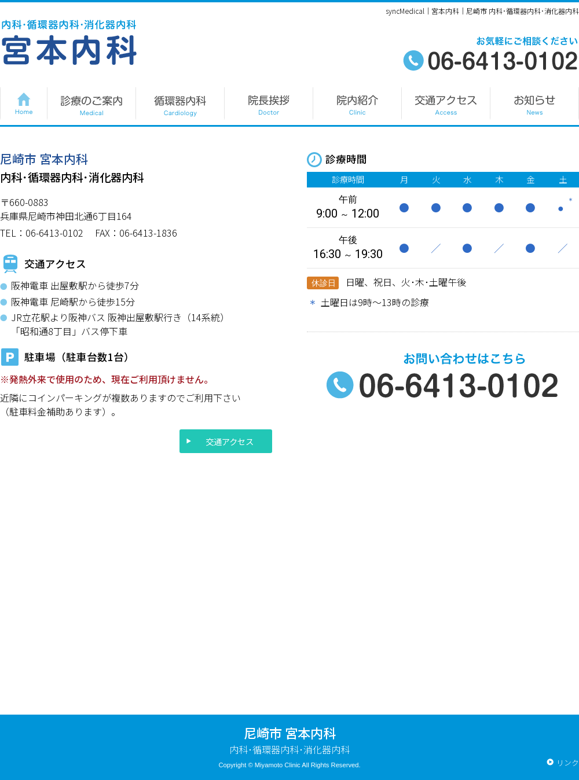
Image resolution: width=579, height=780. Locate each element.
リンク (567, 762)
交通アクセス (230, 441)
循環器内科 (179, 103)
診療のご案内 (91, 103)
